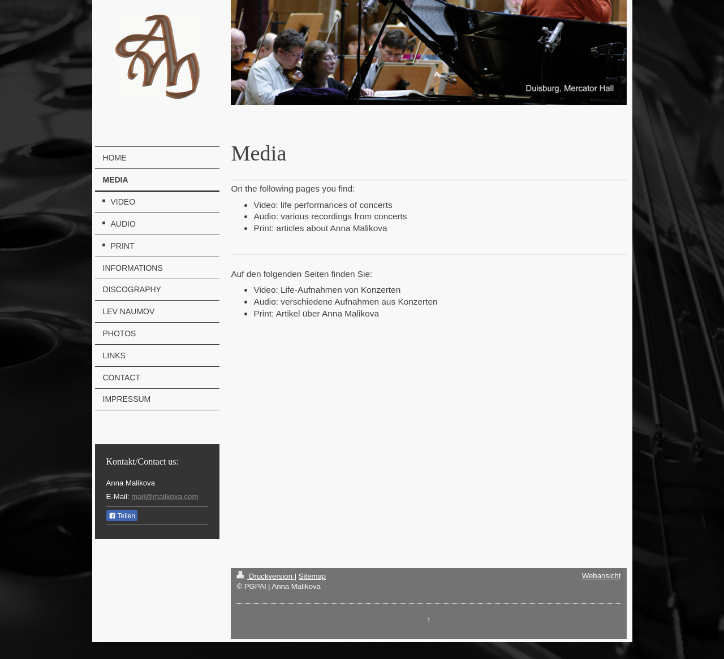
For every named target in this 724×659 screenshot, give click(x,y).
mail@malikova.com (164, 496)
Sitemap (312, 576)
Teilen (122, 516)
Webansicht (601, 575)
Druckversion (265, 576)
